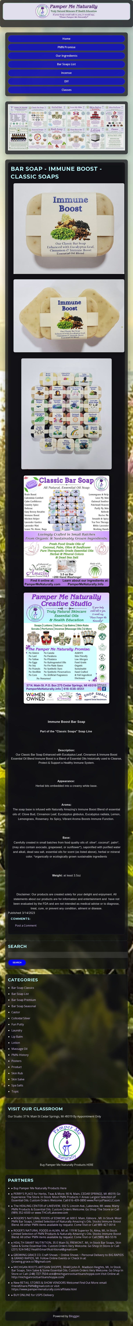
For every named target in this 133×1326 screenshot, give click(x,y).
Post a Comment (26, 925)
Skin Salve (17, 1079)
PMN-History (20, 1055)
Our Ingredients (66, 56)
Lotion (15, 1043)
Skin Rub (17, 1073)
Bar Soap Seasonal (23, 1006)
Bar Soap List (20, 994)
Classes (67, 90)
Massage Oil (19, 1049)
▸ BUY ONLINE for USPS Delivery (32, 1295)
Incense (66, 73)
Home (66, 39)
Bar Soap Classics (22, 988)
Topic (15, 1091)
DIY (66, 81)
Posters (16, 1061)
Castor (15, 1012)
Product (16, 1067)
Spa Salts (17, 1085)
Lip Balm (17, 1037)
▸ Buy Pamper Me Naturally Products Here (38, 1188)
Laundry (16, 1030)
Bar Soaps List (66, 64)
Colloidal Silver (20, 1018)
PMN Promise (67, 47)
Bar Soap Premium (23, 1000)
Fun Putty (17, 1024)
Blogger (74, 1316)
